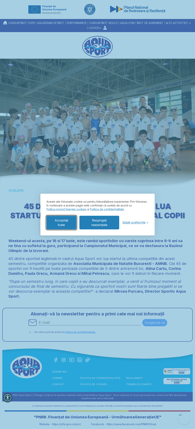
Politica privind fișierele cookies (66, 209)
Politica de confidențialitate (107, 209)
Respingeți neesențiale (99, 222)
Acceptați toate (61, 222)
